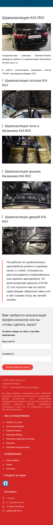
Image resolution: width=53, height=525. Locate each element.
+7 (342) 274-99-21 (15, 506)
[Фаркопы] (3, 443)
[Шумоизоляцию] (3, 430)
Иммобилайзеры (14, 434)
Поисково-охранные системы (20, 439)
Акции (9, 464)
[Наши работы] (3, 460)
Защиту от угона (14, 422)
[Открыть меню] (26, 3)
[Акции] (3, 464)
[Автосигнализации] (3, 426)
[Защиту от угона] (3, 422)
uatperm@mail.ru (14, 510)
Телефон (8, 354)
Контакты (10, 468)
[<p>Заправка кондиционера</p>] (3, 447)
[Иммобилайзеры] (3, 434)
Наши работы (12, 460)
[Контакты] (3, 468)
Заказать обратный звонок (17, 367)
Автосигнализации (15, 426)
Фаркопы (10, 443)
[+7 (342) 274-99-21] (3, 506)
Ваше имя (8, 341)
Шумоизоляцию (13, 430)
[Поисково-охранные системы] (3, 439)
